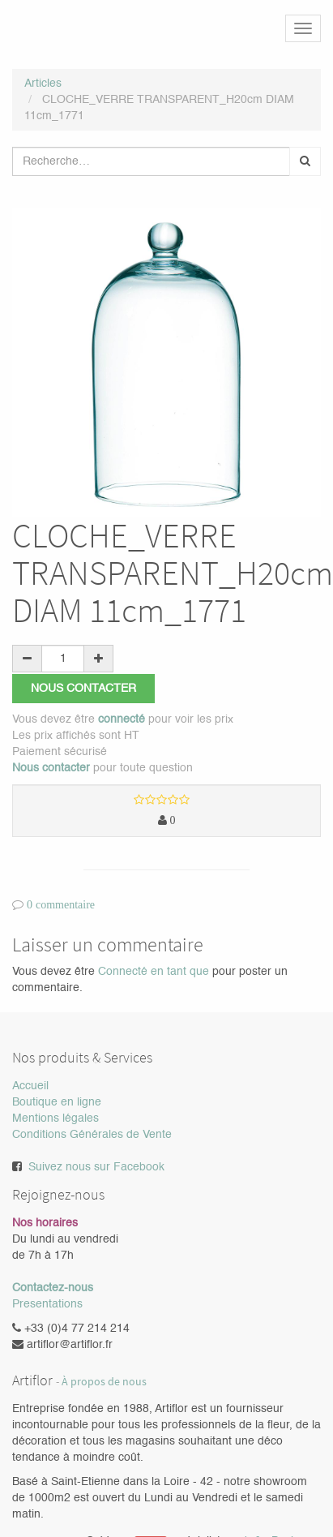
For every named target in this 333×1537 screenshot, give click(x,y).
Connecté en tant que (153, 971)
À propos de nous (104, 1382)
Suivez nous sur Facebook (96, 1167)
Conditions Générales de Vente (92, 1134)
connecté (121, 719)
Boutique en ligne (56, 1102)
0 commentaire (61, 904)
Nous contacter (83, 688)
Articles (43, 83)
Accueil (30, 1086)
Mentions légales (55, 1118)
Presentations (47, 1304)
